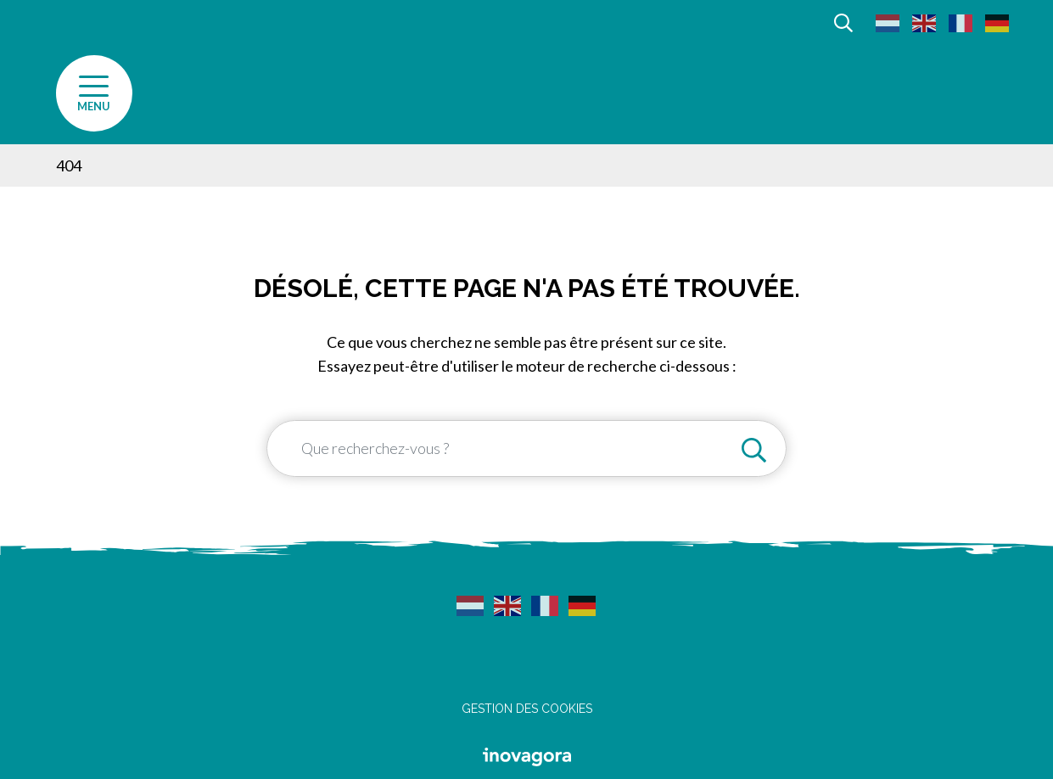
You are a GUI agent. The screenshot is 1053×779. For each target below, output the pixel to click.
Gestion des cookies (527, 708)
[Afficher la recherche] (843, 21)
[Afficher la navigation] (94, 93)
